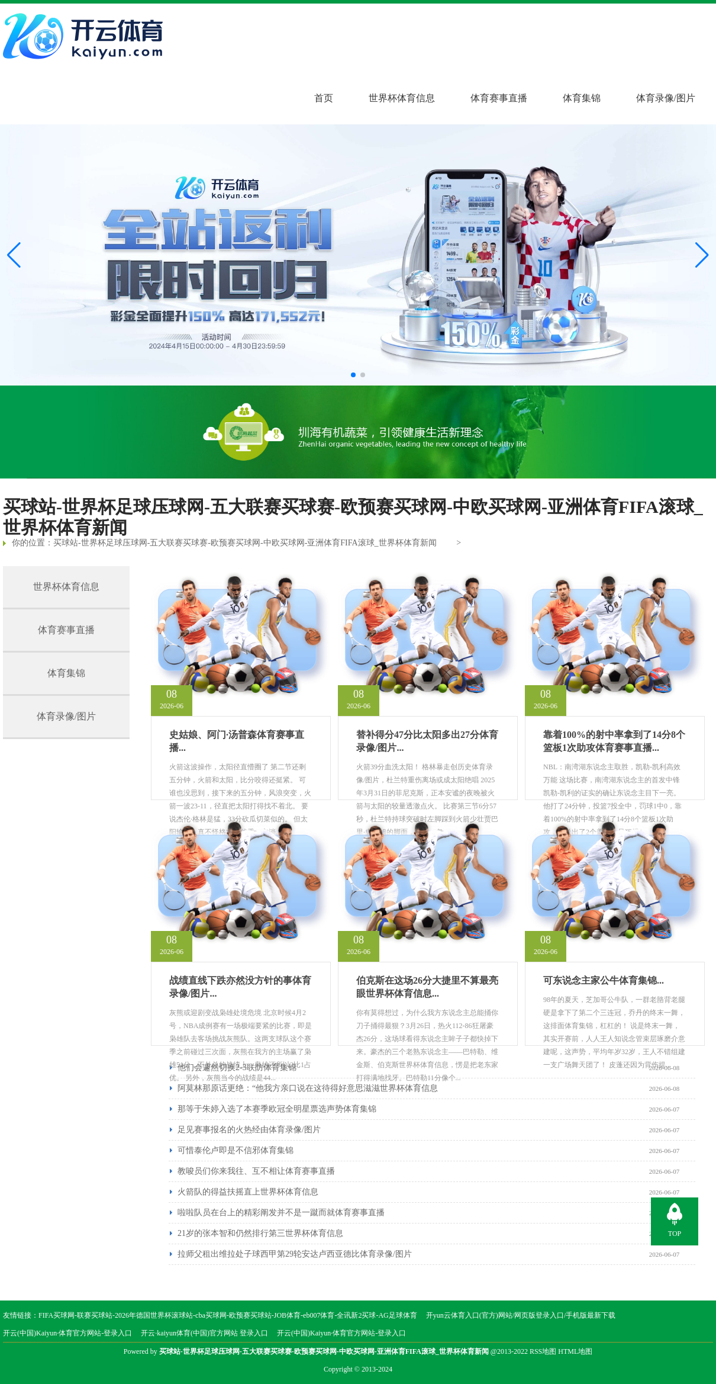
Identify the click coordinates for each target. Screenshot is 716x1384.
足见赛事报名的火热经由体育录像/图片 (249, 1129)
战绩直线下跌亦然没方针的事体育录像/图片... (240, 986)
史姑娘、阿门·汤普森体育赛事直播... (236, 741)
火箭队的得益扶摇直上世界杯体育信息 (248, 1191)
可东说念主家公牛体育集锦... (603, 980)
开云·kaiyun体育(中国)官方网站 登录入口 (204, 1333)
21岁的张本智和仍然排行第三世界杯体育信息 (260, 1233)
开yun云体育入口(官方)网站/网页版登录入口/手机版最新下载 (521, 1315)
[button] (702, 255)
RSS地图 (543, 1351)
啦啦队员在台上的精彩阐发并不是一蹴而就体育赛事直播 (281, 1212)
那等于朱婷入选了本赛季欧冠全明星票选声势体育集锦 (277, 1108)
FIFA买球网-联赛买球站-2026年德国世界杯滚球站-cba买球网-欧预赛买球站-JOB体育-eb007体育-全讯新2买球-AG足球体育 (227, 1315)
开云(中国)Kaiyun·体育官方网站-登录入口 (67, 1333)
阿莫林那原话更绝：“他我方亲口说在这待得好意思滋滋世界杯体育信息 (308, 1088)
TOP (674, 1233)
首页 (323, 98)
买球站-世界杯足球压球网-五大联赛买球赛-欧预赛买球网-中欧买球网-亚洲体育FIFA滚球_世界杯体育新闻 (245, 542)
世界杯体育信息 (402, 98)
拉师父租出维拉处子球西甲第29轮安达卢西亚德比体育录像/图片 (295, 1254)
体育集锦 (582, 98)
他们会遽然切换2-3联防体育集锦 (237, 1067)
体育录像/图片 (665, 98)
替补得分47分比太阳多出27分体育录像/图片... (427, 741)
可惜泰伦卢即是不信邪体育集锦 (236, 1150)
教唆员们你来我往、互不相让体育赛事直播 (256, 1171)
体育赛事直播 (498, 98)
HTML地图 (575, 1351)
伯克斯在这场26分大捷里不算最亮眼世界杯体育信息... (427, 986)
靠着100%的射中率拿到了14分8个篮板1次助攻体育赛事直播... (614, 741)
